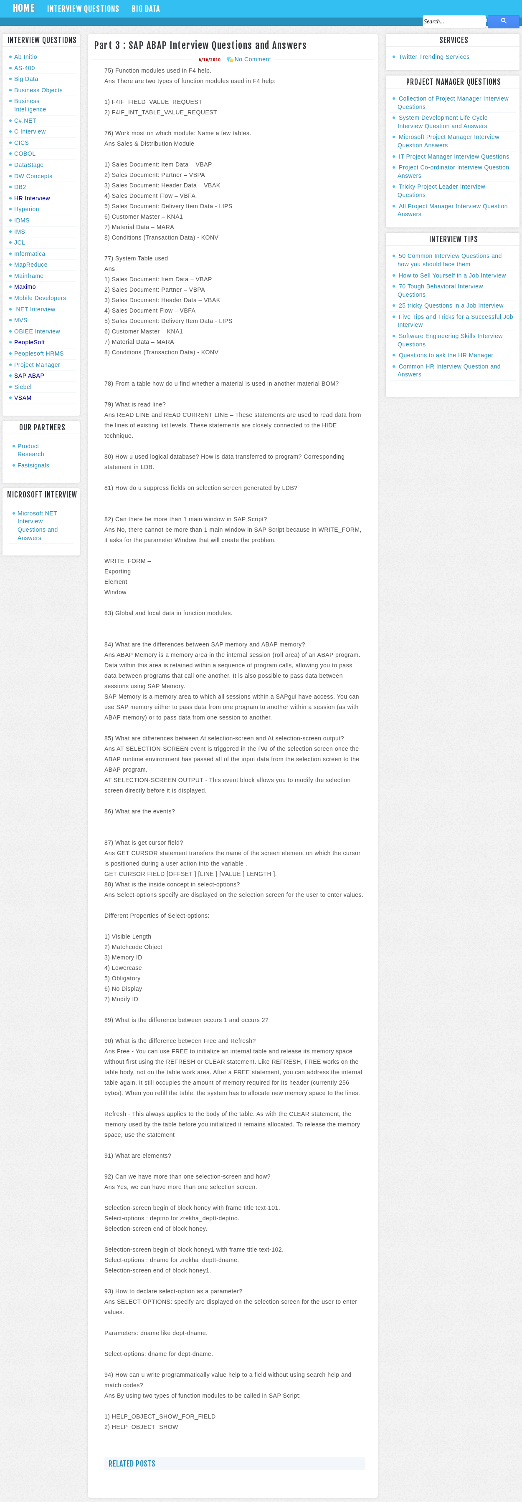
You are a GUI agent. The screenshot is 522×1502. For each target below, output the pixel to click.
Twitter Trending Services (434, 56)
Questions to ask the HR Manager (446, 355)
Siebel (23, 387)
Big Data (146, 8)
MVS (21, 320)
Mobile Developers (40, 298)
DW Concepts (33, 176)
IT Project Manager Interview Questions (454, 156)
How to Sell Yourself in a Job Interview (452, 275)
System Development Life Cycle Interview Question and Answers (443, 121)
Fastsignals (33, 465)
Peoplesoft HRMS (39, 353)
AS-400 (24, 68)
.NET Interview (35, 309)
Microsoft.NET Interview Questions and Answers (38, 525)
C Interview (30, 131)
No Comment (253, 59)
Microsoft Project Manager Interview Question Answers (448, 141)
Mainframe (29, 276)
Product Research (31, 450)
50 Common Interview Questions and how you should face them (450, 260)
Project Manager (37, 364)
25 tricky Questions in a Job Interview (451, 305)
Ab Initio (25, 56)
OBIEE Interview (37, 331)
